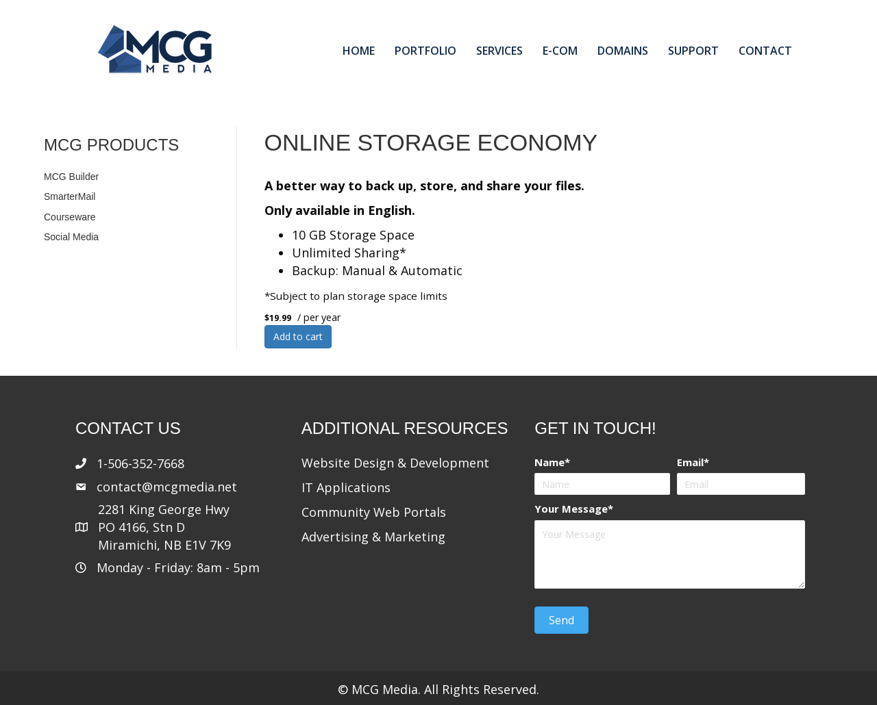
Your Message (571, 508)
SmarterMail (69, 196)
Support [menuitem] (693, 50)
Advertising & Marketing (373, 536)
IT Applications (346, 487)
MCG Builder (71, 176)
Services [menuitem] (499, 50)
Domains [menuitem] (622, 50)
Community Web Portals (373, 512)
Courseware (69, 217)
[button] (561, 620)
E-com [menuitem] (560, 50)
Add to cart (298, 336)
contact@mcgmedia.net (167, 486)
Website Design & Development (395, 462)
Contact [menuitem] (765, 50)
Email (690, 462)
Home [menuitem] (359, 50)
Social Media (71, 236)
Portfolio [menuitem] (425, 50)
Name (549, 462)
